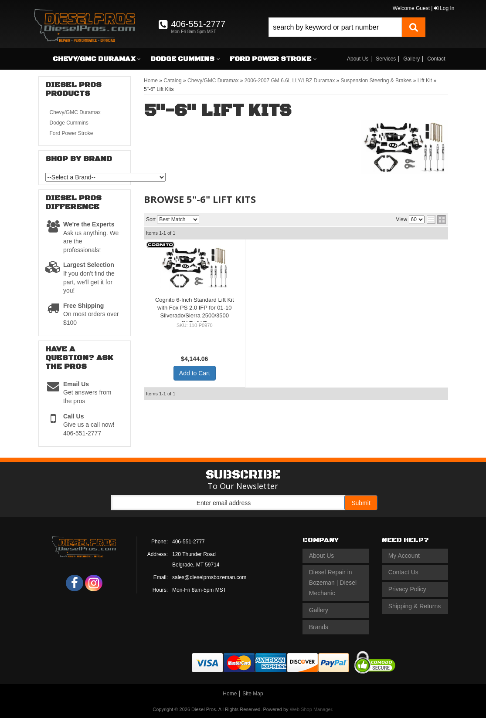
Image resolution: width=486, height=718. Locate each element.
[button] (346, 27)
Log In (444, 8)
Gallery (411, 59)
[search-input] (335, 27)
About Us (357, 59)
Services (386, 59)
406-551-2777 (188, 542)
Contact (436, 59)
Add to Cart (194, 373)
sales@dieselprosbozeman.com (209, 577)
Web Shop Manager (311, 709)
